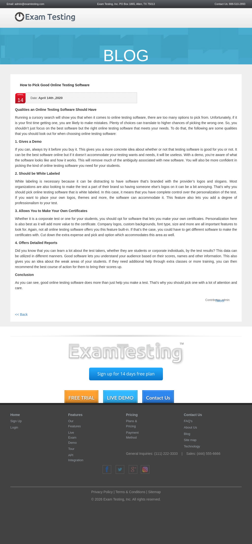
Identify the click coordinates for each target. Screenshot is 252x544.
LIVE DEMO (120, 398)
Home (15, 415)
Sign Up (16, 421)
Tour (71, 449)
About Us (190, 427)
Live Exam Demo (72, 437)
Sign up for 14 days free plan (126, 374)
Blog (187, 434)
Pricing (132, 415)
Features (75, 415)
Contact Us (158, 398)
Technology (192, 446)
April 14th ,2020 (47, 99)
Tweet (219, 301)
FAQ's (188, 421)
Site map (190, 440)
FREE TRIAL (81, 398)
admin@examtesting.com (29, 3)
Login (14, 427)
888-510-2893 (236, 3)
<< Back (21, 314)
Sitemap (154, 492)
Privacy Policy (102, 492)
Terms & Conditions (130, 492)
